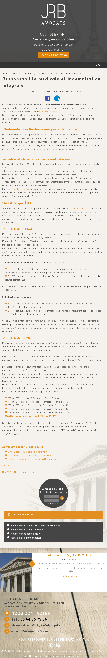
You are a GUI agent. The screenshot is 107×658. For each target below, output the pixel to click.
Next (32, 564)
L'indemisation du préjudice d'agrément (27, 452)
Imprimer (36, 472)
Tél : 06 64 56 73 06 (53, 55)
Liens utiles (28, 656)
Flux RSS (6, 472)
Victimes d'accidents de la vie (26, 533)
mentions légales (58, 503)
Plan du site (57, 656)
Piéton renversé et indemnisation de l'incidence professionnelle (70, 563)
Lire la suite (70, 576)
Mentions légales (42, 656)
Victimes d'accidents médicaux (26, 529)
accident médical (20, 189)
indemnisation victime (48, 112)
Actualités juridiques (23, 74)
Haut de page (21, 472)
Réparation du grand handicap (26, 537)
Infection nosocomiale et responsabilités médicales (33, 459)
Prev (32, 562)
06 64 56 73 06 (33, 619)
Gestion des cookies (72, 656)
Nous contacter (31, 613)
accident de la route (77, 208)
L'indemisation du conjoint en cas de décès (30, 455)
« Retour (6, 465)
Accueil (5, 74)
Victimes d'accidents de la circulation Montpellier (36, 525)
